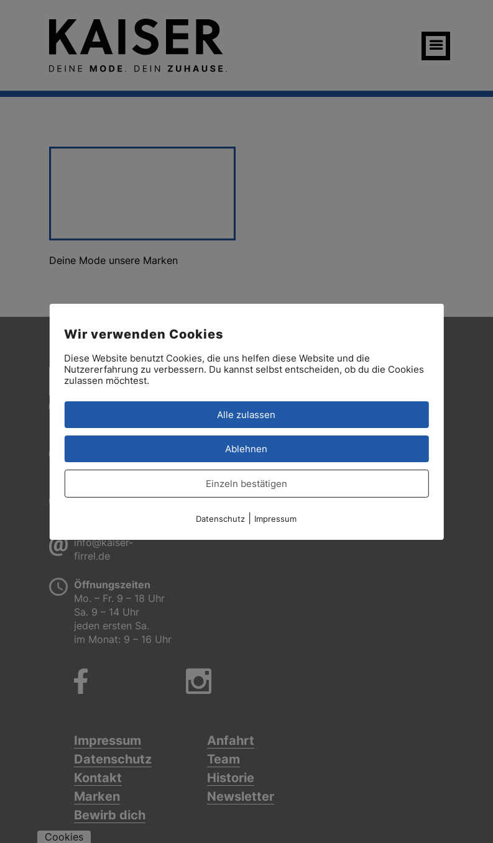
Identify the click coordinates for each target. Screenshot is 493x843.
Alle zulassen (246, 414)
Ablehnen (246, 448)
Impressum (275, 518)
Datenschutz (220, 518)
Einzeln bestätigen (246, 483)
